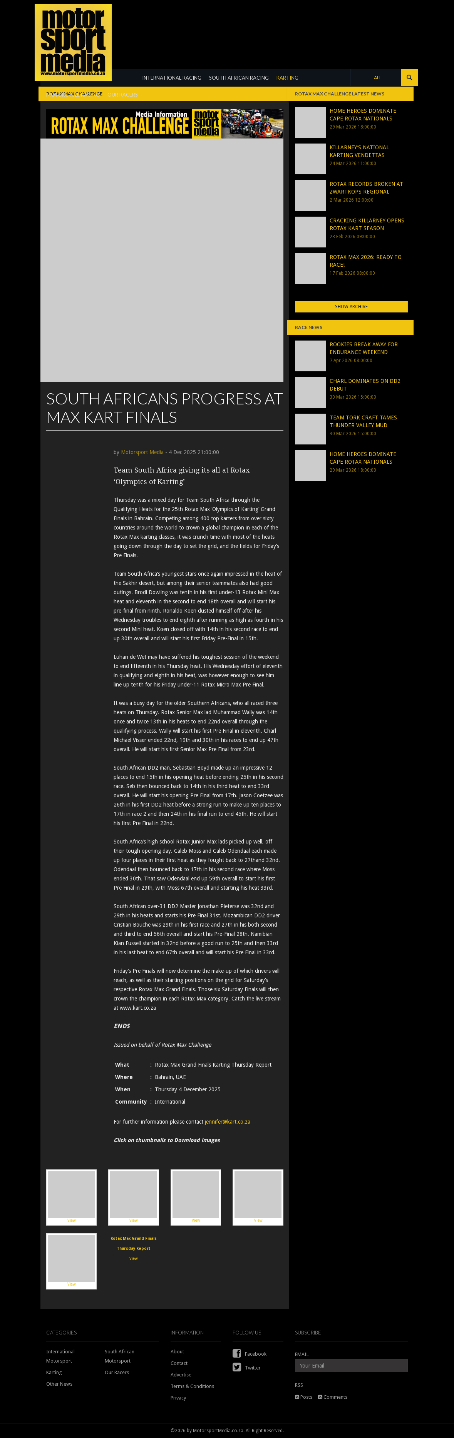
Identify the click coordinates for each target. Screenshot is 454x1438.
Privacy (178, 1398)
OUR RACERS (122, 95)
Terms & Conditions (192, 1386)
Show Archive (351, 306)
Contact (179, 1363)
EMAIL (302, 1354)
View (71, 1197)
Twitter (247, 1368)
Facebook (249, 1354)
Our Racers (117, 1372)
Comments (332, 1397)
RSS (299, 1385)
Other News (59, 1384)
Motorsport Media (142, 452)
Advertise (181, 1375)
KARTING (287, 78)
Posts (303, 1397)
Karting (54, 1372)
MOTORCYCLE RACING (73, 95)
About (177, 1351)
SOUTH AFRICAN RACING (239, 78)
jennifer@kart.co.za (227, 1122)
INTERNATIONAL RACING (171, 78)
